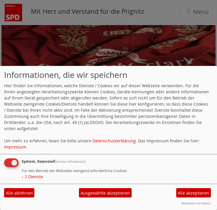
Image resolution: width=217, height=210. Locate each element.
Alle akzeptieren (193, 193)
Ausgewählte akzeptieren (105, 193)
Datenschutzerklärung (114, 141)
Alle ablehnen (19, 193)
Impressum (15, 147)
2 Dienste (32, 176)
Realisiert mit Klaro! (196, 203)
